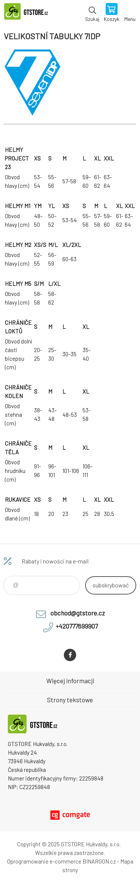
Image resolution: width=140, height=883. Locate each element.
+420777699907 (77, 626)
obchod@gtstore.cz (77, 613)
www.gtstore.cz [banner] (29, 13)
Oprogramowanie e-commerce (44, 861)
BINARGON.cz (99, 861)
